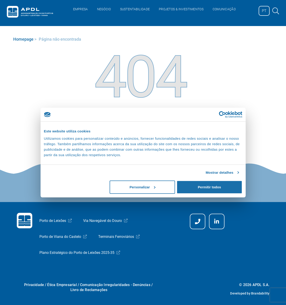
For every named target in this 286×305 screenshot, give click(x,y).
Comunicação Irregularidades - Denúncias (115, 285)
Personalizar (142, 187)
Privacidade (34, 285)
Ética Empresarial (62, 285)
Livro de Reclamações (89, 290)
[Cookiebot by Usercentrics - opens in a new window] (222, 114)
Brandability (260, 293)
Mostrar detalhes (219, 172)
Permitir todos (209, 187)
